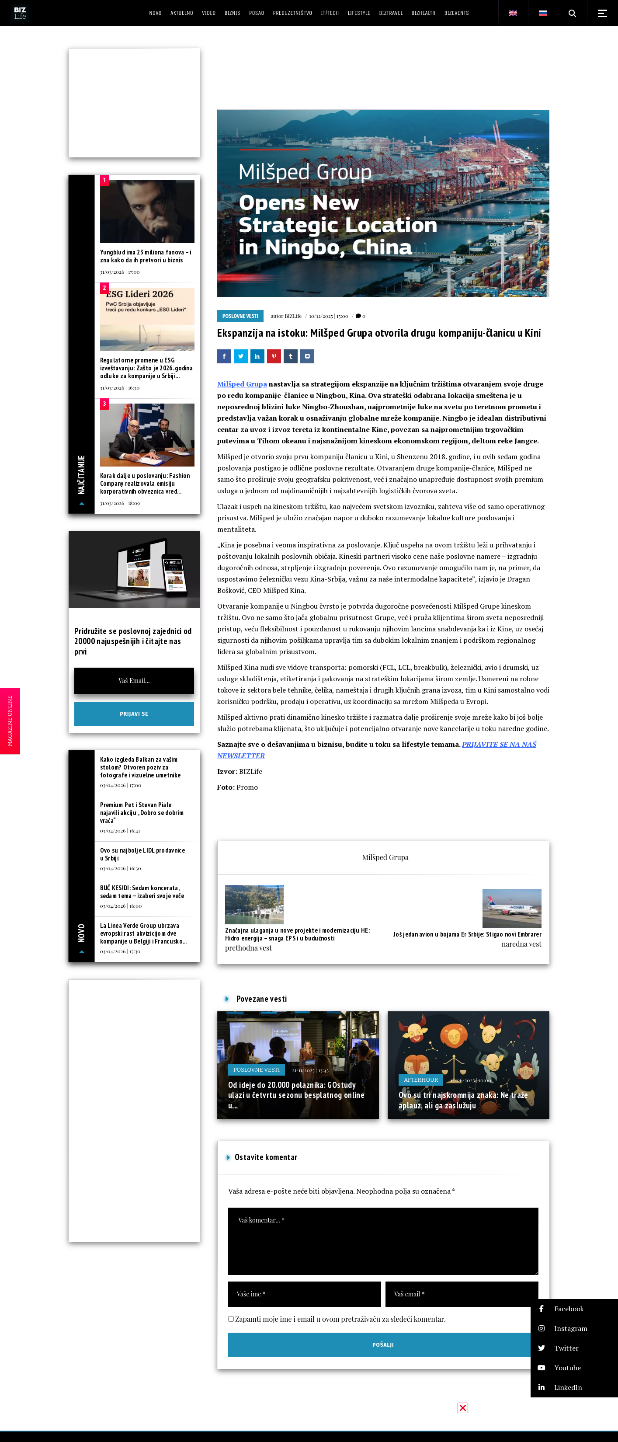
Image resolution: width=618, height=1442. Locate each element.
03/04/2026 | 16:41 (120, 830)
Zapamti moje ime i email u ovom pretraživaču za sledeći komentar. (340, 1319)
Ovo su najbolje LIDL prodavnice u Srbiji (142, 854)
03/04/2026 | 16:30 (120, 867)
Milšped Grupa (242, 384)
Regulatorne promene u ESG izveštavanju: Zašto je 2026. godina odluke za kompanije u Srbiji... (146, 368)
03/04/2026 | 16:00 (121, 905)
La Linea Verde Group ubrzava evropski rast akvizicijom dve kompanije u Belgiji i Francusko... (143, 933)
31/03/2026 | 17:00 (120, 271)
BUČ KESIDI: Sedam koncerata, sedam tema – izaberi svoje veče (142, 892)
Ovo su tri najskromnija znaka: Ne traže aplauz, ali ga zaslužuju (463, 1100)
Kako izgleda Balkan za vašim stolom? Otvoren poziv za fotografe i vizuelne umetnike (140, 767)
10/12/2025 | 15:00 (328, 315)
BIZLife (293, 315)
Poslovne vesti (240, 316)
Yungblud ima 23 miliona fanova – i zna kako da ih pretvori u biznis (145, 256)
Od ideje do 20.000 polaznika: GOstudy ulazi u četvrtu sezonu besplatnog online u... (296, 1095)
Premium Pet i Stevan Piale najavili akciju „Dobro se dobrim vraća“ (142, 813)
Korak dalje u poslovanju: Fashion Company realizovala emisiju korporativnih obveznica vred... (145, 483)
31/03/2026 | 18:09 (120, 502)
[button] (574, 1309)
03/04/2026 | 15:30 (120, 950)
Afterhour (421, 1079)
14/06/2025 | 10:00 (470, 1079)
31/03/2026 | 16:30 (120, 387)
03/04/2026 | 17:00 (121, 784)
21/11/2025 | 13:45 (310, 1069)
